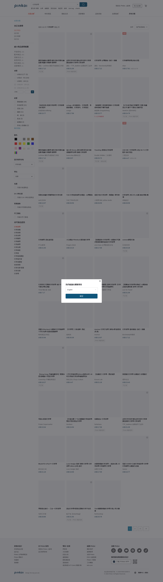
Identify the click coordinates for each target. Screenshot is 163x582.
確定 (81, 296)
